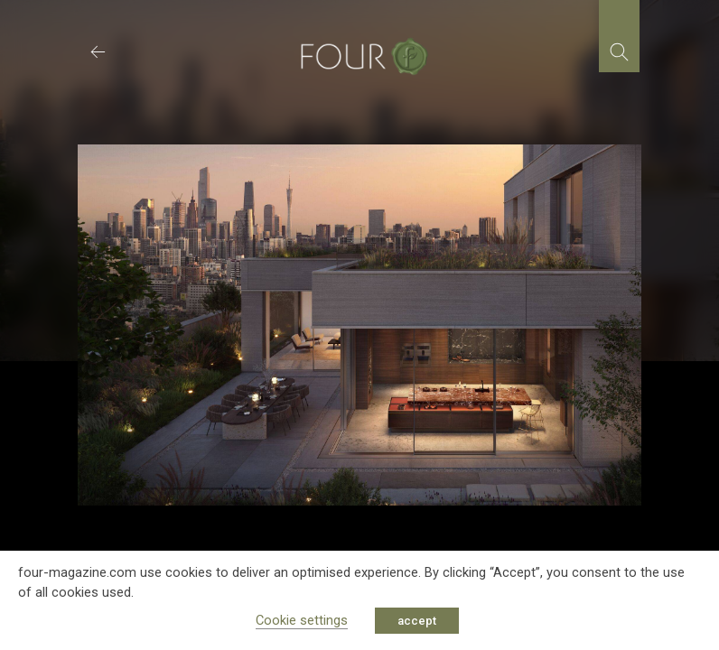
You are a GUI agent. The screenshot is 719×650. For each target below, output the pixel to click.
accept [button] (416, 620)
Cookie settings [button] (302, 620)
